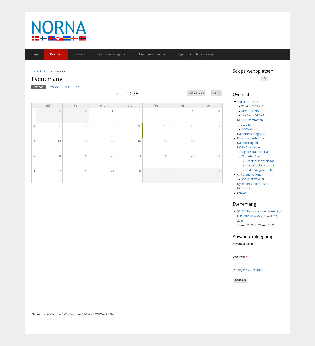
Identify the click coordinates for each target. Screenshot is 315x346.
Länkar (241, 193)
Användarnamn (244, 243)
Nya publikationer (252, 179)
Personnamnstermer (152, 54)
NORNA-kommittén (250, 120)
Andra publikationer (249, 174)
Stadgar (246, 124)
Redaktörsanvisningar (259, 161)
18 (33, 170)
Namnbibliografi (247, 143)
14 (33, 110)
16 (33, 141)
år (77, 87)
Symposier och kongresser (195, 54)
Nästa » (215, 93)
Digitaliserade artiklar (255, 152)
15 (33, 125)
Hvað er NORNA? (252, 115)
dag (66, 87)
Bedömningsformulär (259, 170)
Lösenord (240, 256)
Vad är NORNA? (247, 102)
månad (40, 87)
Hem (35, 54)
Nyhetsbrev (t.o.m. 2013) (253, 184)
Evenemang (46, 70)
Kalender (56, 54)
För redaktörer (250, 156)
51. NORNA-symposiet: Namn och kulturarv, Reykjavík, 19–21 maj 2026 (259, 215)
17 (33, 156)
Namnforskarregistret (112, 54)
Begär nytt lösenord (250, 270)
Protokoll (247, 129)
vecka (54, 87)
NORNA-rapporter (249, 147)
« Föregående (197, 93)
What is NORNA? (252, 106)
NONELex (243, 188)
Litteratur (80, 54)
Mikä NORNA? (250, 111)
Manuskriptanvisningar (260, 165)
